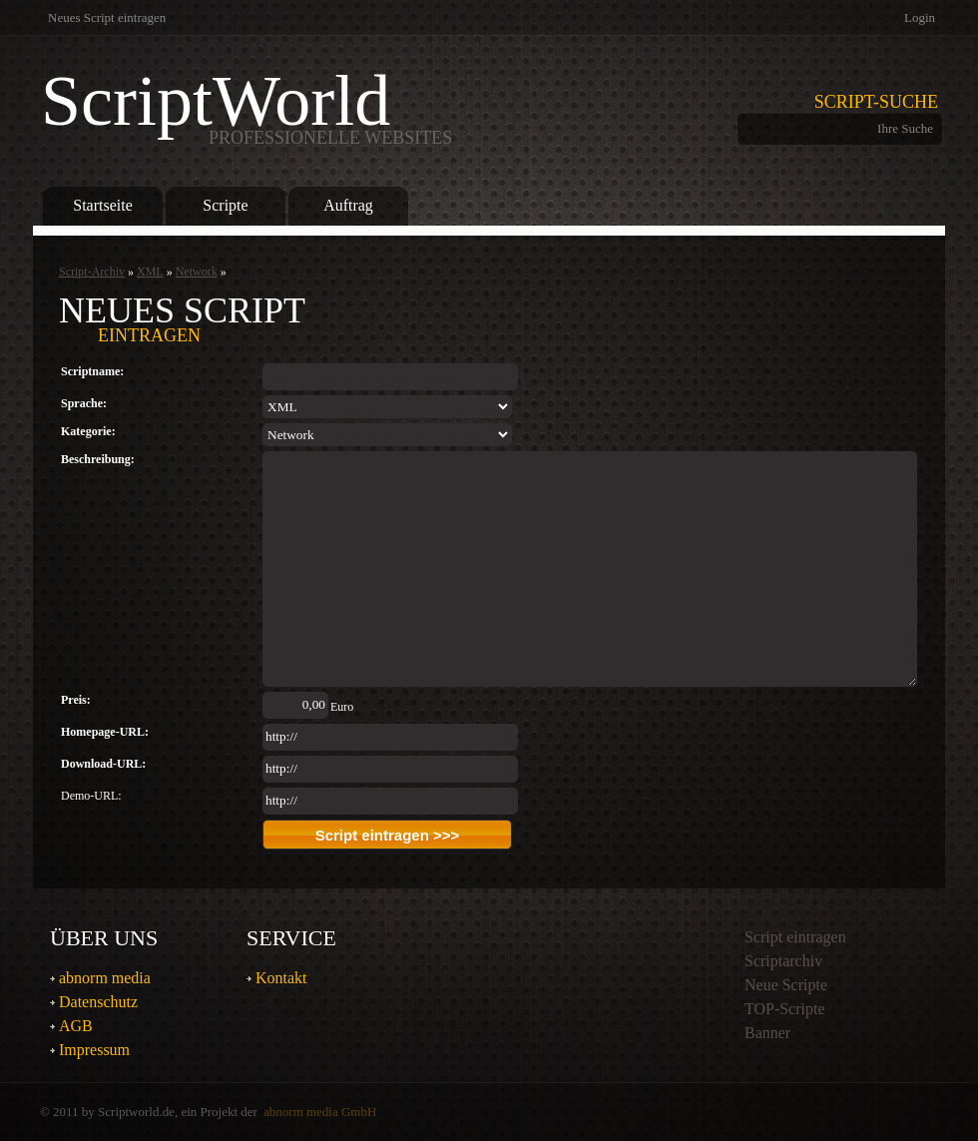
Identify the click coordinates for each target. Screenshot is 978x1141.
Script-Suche (876, 102)
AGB (76, 1025)
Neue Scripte (785, 984)
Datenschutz (98, 1001)
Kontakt (281, 977)
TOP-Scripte (784, 1008)
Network (197, 272)
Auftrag (348, 205)
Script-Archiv (92, 272)
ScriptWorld (246, 105)
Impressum (94, 1049)
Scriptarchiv (783, 960)
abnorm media (105, 977)
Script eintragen (795, 936)
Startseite (102, 205)
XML (150, 272)
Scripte (225, 205)
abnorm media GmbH (319, 1111)
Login (919, 17)
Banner (767, 1032)
